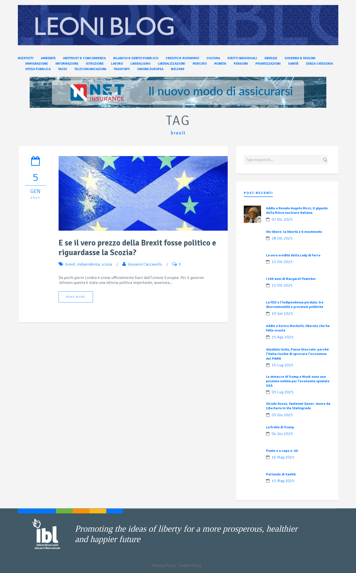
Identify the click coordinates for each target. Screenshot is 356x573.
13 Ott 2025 (282, 261)
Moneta (220, 64)
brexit (70, 264)
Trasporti (122, 69)
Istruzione (95, 64)
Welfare (177, 69)
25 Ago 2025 (282, 337)
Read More (75, 297)
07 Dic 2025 (282, 219)
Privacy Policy (164, 565)
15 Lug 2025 (282, 365)
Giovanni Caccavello (145, 264)
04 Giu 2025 (282, 433)
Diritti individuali (242, 58)
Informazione (66, 64)
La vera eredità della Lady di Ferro (293, 255)
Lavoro (117, 64)
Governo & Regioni (300, 58)
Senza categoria (319, 64)
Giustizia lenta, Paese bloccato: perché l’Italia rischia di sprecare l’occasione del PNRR (297, 353)
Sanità (293, 64)
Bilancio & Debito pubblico (135, 58)
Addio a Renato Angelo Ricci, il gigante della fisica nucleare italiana (297, 210)
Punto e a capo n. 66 (282, 451)
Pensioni (241, 64)
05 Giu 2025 (282, 414)
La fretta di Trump (280, 427)
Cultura (213, 58)
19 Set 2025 (282, 313)
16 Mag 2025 (283, 457)
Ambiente (48, 58)
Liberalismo (140, 64)
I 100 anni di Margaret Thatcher (291, 279)
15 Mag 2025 (283, 480)
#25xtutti (25, 58)
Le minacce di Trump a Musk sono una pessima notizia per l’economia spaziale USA (298, 381)
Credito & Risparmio (182, 58)
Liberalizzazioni (171, 64)
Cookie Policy (190, 565)
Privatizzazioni (268, 64)
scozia (107, 264)
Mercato (200, 64)
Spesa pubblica (38, 69)
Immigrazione (36, 64)
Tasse (62, 69)
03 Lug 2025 (282, 392)
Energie (271, 58)
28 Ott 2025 (282, 238)
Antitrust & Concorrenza (84, 58)
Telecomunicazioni (90, 69)
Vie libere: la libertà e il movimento (294, 232)
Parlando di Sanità (281, 474)
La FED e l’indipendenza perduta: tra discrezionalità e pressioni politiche (294, 304)
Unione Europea (150, 69)
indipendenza (88, 264)
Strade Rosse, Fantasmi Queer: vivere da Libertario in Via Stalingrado (298, 406)
